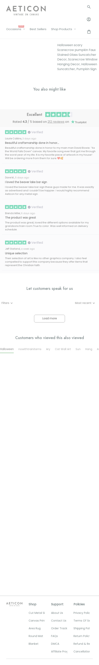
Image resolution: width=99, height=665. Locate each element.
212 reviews (56, 195)
